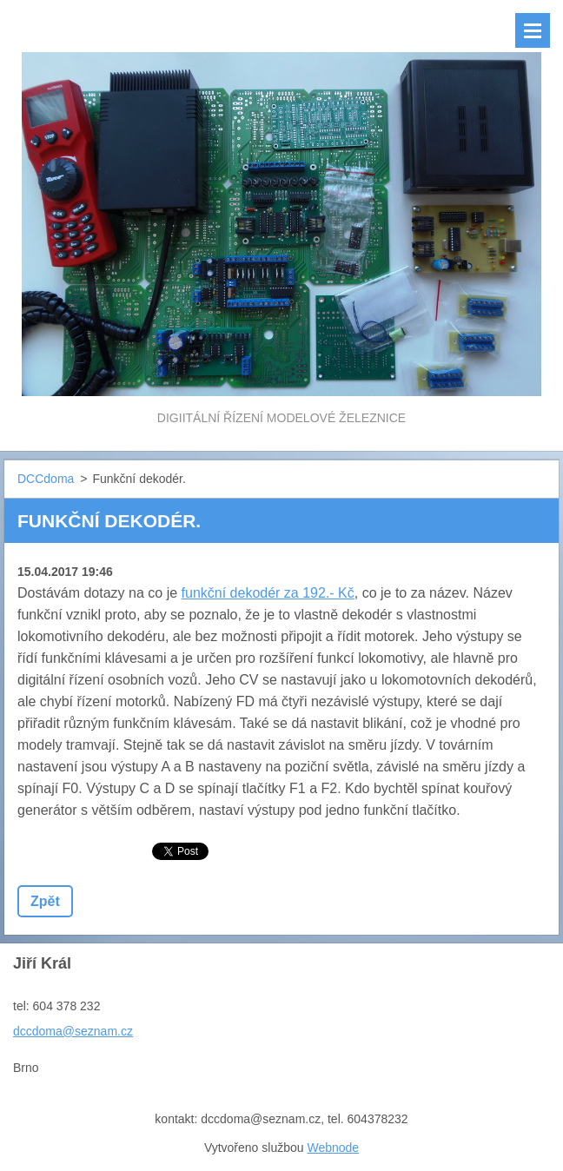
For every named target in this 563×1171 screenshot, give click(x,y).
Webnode (333, 1147)
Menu (532, 30)
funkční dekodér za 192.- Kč (268, 593)
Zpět (45, 901)
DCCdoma (45, 479)
